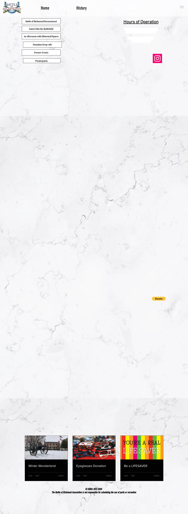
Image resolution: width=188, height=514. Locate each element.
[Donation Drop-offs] (42, 44)
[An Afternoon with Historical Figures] (41, 36)
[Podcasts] (42, 60)
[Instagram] (157, 58)
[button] (159, 299)
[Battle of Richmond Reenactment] (41, 21)
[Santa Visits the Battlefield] (41, 29)
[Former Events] (41, 52)
